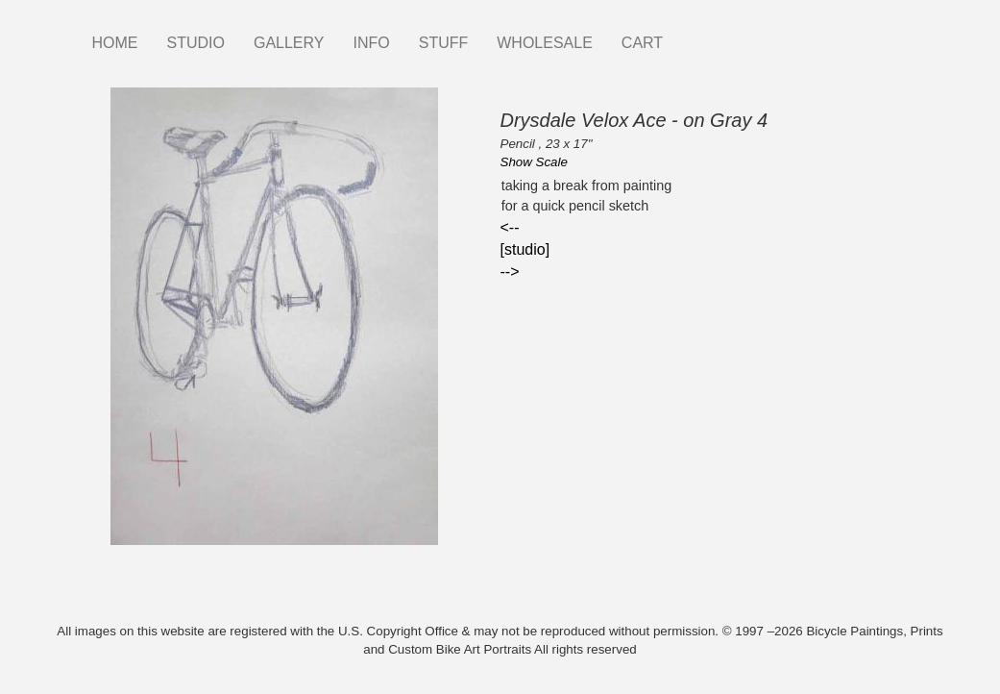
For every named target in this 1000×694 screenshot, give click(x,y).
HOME (115, 43)
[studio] (525, 249)
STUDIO (196, 43)
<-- (510, 227)
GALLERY (289, 43)
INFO (371, 43)
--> (510, 271)
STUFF (444, 43)
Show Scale (534, 162)
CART (642, 43)
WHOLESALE (545, 43)
